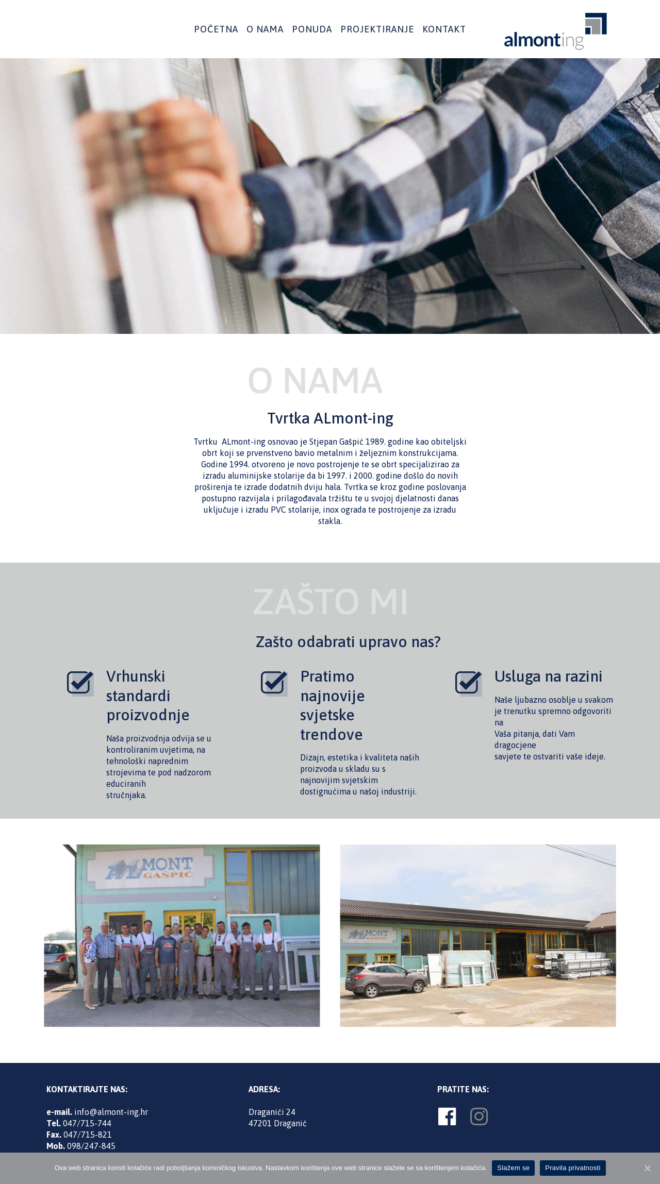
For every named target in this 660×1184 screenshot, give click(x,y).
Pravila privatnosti (572, 1168)
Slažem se (513, 1168)
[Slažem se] (647, 1168)
